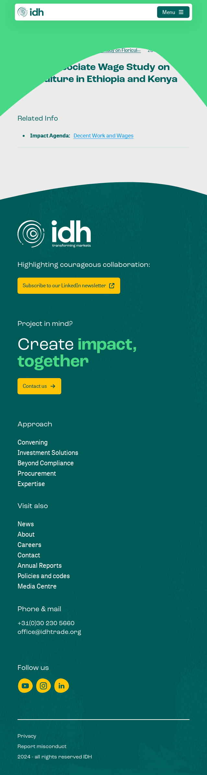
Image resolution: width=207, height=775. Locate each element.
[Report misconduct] (41, 746)
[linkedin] (61, 685)
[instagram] (43, 685)
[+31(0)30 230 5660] (46, 623)
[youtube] (25, 685)
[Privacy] (26, 736)
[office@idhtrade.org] (49, 632)
